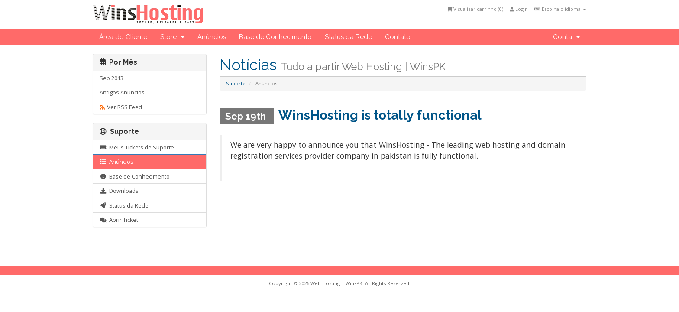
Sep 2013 (111, 78)
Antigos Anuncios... (124, 92)
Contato (398, 37)
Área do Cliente (123, 37)
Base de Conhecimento (275, 37)
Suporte (236, 83)
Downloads (119, 191)
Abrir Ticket (119, 220)
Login (519, 9)
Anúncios (211, 37)
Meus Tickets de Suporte (137, 147)
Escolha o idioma (560, 9)
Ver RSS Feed (121, 107)
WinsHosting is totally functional (380, 115)
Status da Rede (348, 37)
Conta (566, 37)
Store (172, 37)
